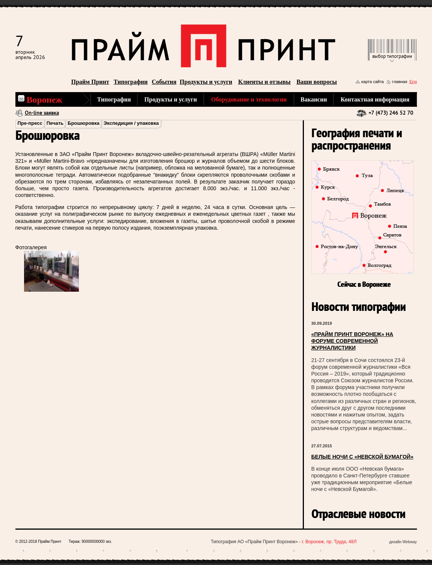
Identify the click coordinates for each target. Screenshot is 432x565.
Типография (114, 99)
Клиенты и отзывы (264, 82)
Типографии (131, 82)
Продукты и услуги (206, 82)
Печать (55, 123)
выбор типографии (392, 56)
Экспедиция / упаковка (131, 123)
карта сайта (372, 81)
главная (399, 81)
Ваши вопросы (316, 82)
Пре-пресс (30, 123)
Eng (413, 81)
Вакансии (314, 99)
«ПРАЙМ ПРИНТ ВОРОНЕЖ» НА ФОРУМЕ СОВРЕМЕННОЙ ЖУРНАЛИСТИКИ (352, 341)
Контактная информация (375, 99)
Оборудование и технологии (249, 99)
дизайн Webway (403, 542)
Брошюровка (84, 123)
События (164, 82)
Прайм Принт (90, 82)
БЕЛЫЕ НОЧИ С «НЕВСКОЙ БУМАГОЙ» (362, 457)
